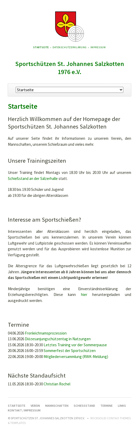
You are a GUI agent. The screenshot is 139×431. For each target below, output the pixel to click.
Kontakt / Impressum (24, 410)
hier (84, 294)
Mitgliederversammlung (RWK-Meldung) (76, 356)
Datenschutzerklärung (70, 47)
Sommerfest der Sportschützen (70, 350)
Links (122, 406)
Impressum (98, 47)
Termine (106, 406)
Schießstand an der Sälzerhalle (33, 178)
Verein (35, 406)
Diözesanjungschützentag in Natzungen (58, 338)
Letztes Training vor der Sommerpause (75, 344)
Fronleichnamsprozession (46, 333)
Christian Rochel (57, 383)
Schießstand (84, 406)
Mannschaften (56, 406)
